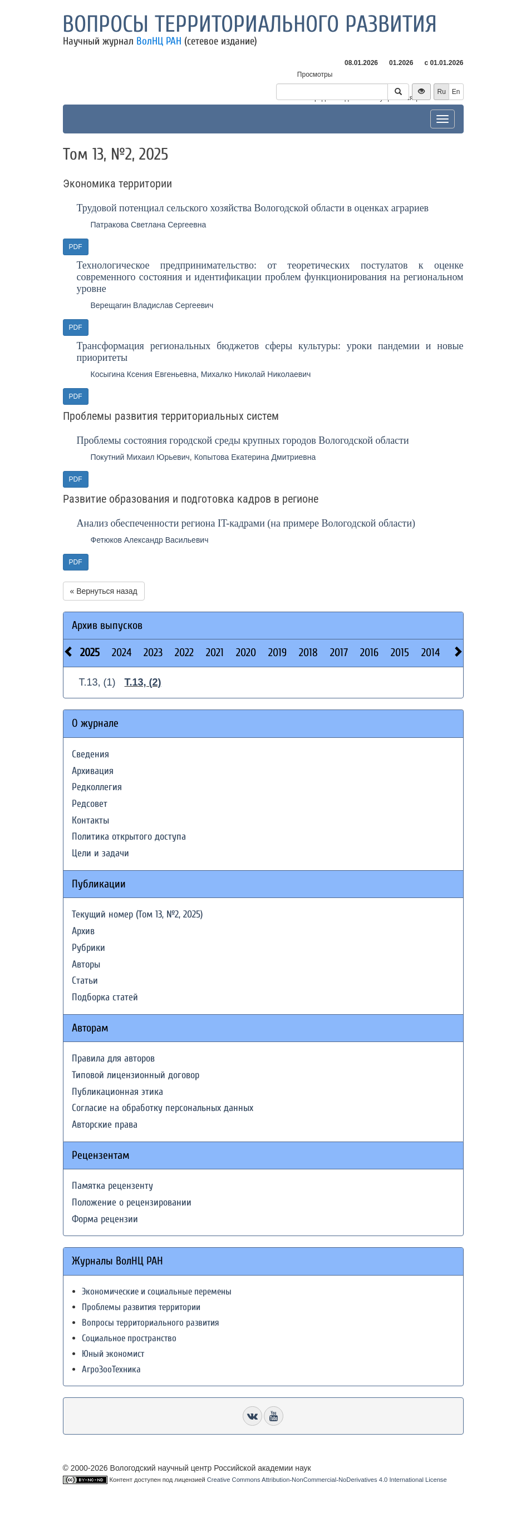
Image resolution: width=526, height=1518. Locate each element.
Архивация (93, 771)
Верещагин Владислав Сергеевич (152, 305)
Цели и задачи (100, 853)
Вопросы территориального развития (249, 24)
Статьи (85, 980)
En (456, 92)
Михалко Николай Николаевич (256, 374)
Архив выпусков (107, 625)
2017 (339, 652)
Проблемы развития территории (141, 1307)
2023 (153, 652)
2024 (121, 652)
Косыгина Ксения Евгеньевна (143, 374)
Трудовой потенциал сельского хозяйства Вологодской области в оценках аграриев (253, 208)
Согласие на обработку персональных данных (162, 1108)
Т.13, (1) (97, 682)
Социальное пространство (129, 1338)
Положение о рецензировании (131, 1202)
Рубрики (88, 948)
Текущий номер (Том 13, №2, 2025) (137, 914)
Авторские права (104, 1124)
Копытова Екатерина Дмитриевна (255, 457)
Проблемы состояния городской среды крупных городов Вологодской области (243, 440)
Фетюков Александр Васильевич (150, 539)
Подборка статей (105, 997)
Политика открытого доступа (129, 836)
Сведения (90, 754)
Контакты (90, 820)
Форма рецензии (105, 1219)
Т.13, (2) (143, 682)
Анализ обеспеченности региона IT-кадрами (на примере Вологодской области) (246, 523)
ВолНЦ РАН (158, 41)
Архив (83, 931)
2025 (90, 652)
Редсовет (89, 804)
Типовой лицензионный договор (135, 1075)
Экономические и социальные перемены (157, 1291)
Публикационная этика (117, 1092)
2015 (400, 652)
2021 (215, 652)
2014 (430, 652)
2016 (369, 652)
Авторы (86, 964)
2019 (277, 652)
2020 (246, 652)
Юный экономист (113, 1353)
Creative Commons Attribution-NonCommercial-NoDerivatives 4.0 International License (327, 1479)
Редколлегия (97, 787)
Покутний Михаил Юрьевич (140, 457)
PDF (75, 247)
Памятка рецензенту (112, 1186)
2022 (184, 652)
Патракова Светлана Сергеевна (149, 224)
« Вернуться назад (103, 591)
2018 (308, 652)
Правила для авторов (113, 1058)
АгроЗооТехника (111, 1369)
